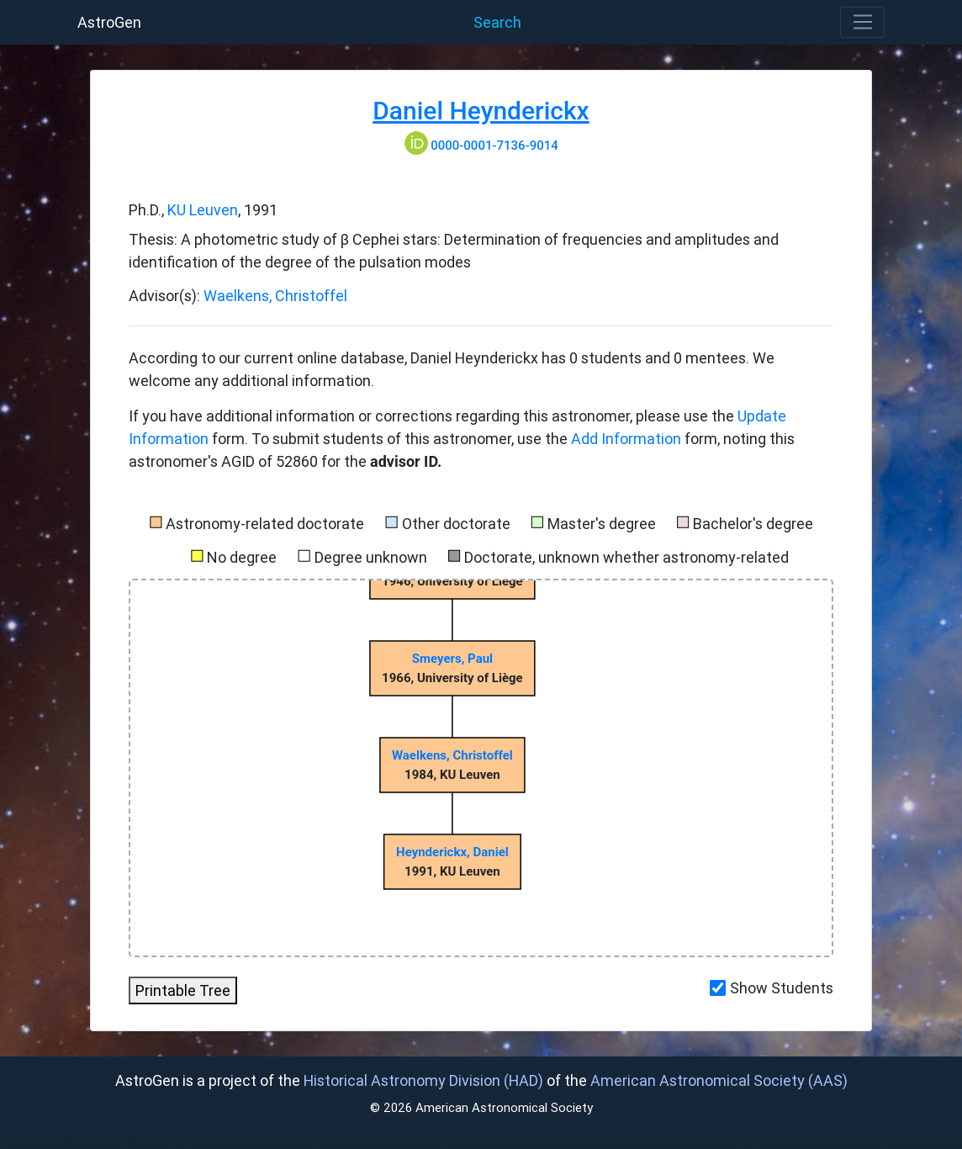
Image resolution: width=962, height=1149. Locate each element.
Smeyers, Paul (452, 658)
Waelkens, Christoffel (275, 295)
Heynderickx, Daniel (452, 852)
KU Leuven (202, 210)
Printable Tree (182, 990)
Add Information (626, 438)
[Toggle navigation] (862, 23)
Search (497, 22)
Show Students (781, 988)
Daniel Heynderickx (481, 110)
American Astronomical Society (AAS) (719, 1080)
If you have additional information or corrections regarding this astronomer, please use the (433, 416)
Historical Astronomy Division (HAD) (423, 1080)
